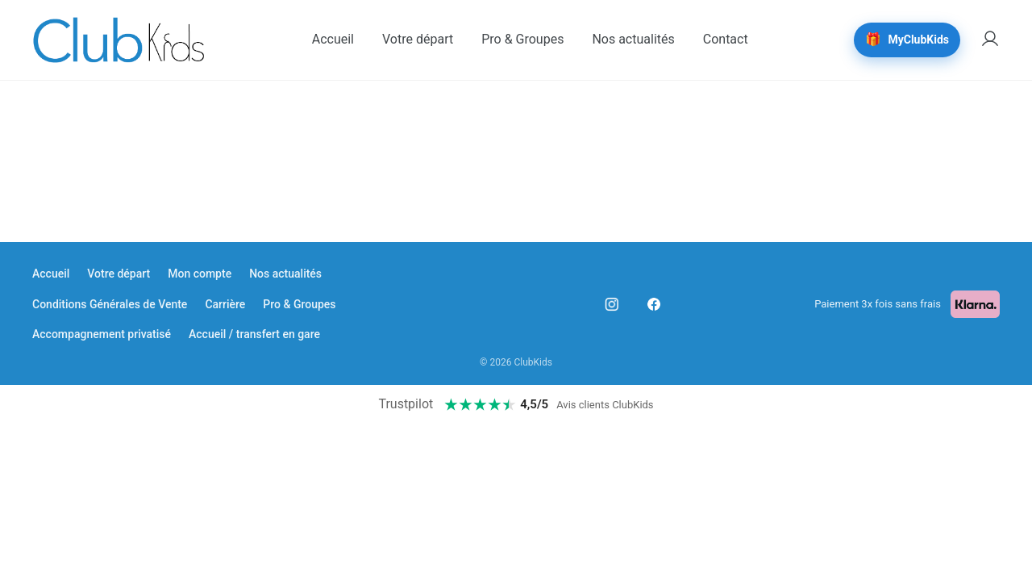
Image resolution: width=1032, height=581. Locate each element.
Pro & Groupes (299, 304)
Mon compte (199, 273)
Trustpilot (405, 404)
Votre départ (118, 273)
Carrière (225, 304)
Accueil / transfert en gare (254, 334)
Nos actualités (285, 273)
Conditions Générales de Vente (109, 304)
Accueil (50, 273)
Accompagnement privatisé (101, 334)
